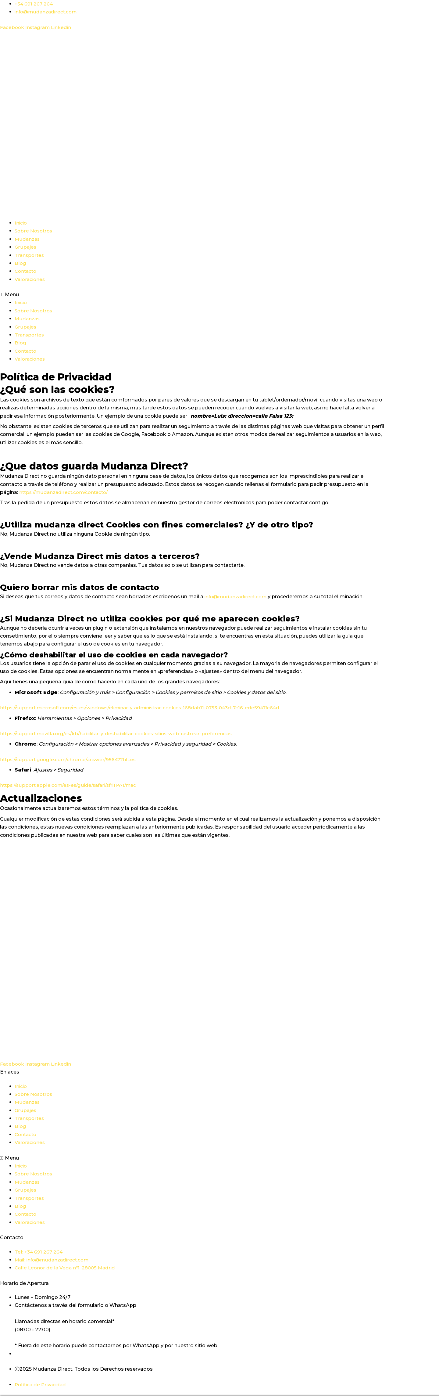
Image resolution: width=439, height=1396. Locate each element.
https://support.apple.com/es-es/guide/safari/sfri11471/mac (72, 785)
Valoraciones (30, 279)
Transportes (30, 255)
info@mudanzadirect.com (237, 596)
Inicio (21, 223)
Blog (20, 263)
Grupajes (26, 247)
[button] (192, 295)
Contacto (26, 271)
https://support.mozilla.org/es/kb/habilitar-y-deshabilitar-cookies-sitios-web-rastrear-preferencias (121, 733)
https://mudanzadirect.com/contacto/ (66, 492)
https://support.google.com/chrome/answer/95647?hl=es (70, 759)
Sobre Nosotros (34, 231)
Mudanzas (28, 239)
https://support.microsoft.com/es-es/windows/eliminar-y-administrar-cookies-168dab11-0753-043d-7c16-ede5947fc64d (147, 708)
